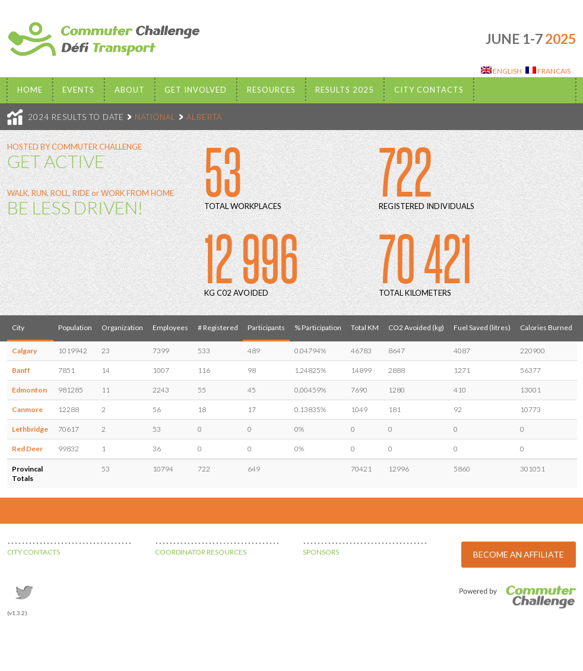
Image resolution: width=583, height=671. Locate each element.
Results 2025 (344, 89)
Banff (21, 370)
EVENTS (78, 89)
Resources (271, 89)
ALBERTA (204, 117)
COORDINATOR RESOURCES (200, 551)
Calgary (24, 350)
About (130, 89)
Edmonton (29, 389)
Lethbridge (30, 429)
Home (30, 89)
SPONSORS (321, 551)
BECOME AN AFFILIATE (518, 554)
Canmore (27, 409)
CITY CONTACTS (33, 551)
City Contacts (429, 89)
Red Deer (27, 448)
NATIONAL (155, 117)
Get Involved (195, 89)
